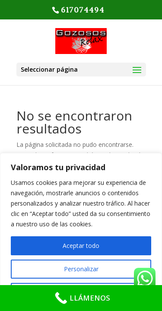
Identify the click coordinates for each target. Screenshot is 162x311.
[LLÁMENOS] (81, 298)
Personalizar (81, 269)
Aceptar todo (81, 245)
